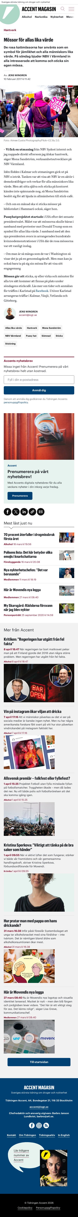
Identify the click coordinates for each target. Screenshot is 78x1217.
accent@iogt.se (28, 315)
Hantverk (32, 328)
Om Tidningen (27, 1135)
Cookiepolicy (25, 1207)
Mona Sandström (51, 328)
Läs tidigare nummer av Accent (21, 1155)
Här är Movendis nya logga (24, 992)
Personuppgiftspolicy (48, 1207)
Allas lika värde (13, 328)
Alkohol (27, 17)
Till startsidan (39, 1062)
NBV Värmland (13, 335)
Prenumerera (20, 495)
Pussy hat (31, 335)
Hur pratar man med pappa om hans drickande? (30, 923)
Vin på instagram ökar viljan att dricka (32, 711)
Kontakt (11, 1135)
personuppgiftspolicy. (16, 402)
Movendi (72, 17)
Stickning (10, 343)
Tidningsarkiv (47, 1135)
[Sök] (63, 9)
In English (64, 1135)
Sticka (59, 335)
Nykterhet (56, 17)
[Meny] (71, 9)
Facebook (42, 291)
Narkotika (41, 17)
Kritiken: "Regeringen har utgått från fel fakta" (34, 641)
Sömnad (46, 335)
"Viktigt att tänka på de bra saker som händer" (38, 847)
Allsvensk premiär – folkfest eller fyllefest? (37, 778)
